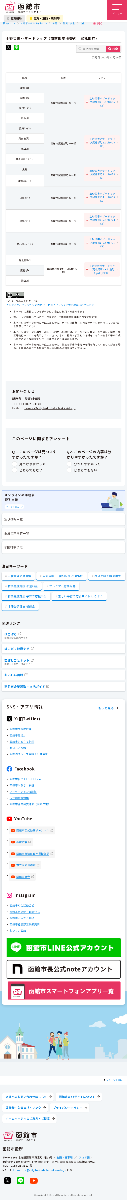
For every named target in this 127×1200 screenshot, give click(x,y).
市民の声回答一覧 (16, 533)
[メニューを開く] (117, 10)
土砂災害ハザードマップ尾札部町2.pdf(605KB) (102, 142)
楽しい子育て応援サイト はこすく (80, 596)
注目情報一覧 (13, 519)
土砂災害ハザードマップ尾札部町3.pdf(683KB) (102, 174)
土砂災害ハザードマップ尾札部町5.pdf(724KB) (102, 220)
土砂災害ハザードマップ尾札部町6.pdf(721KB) (102, 242)
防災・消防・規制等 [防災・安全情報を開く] (45, 18)
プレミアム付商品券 (62, 586)
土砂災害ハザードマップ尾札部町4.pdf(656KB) (102, 197)
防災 (83, 23)
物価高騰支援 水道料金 (23, 586)
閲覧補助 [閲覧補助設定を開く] (14, 18)
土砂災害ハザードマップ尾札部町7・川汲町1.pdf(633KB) (102, 269)
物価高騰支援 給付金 (108, 576)
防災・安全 (69, 23)
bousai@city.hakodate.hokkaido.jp (50, 408)
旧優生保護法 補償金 (21, 606)
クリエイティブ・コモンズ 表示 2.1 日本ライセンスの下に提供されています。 (51, 305)
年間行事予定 (13, 547)
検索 (115, 49)
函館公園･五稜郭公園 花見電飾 (63, 576)
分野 (55, 23)
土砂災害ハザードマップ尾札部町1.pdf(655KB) (102, 102)
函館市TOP (9, 23)
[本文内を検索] (98, 49)
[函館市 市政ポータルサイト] (23, 7)
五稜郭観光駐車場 (19, 576)
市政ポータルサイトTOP (34, 23)
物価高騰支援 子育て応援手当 (27, 596)
